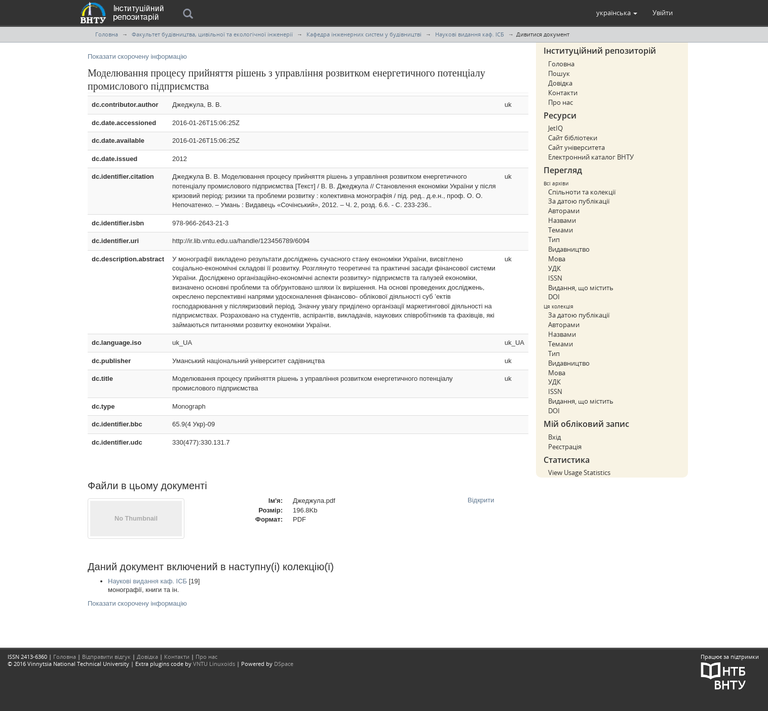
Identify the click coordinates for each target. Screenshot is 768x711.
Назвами (562, 220)
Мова (556, 258)
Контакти (563, 92)
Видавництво (569, 249)
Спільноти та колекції (582, 191)
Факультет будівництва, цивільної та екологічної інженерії (212, 34)
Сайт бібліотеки (572, 137)
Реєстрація (565, 446)
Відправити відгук (106, 656)
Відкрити (481, 500)
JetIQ (555, 128)
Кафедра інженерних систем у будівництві (363, 34)
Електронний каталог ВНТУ (591, 157)
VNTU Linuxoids (214, 663)
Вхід (554, 437)
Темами (560, 229)
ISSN (555, 278)
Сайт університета (576, 147)
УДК (554, 268)
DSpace (283, 663)
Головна (106, 34)
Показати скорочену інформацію (137, 56)
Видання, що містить (580, 287)
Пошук (559, 73)
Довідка (560, 83)
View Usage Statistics (579, 472)
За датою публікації (578, 201)
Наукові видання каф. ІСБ (469, 34)
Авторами (564, 210)
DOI (554, 296)
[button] (617, 12)
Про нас (560, 102)
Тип (554, 239)
